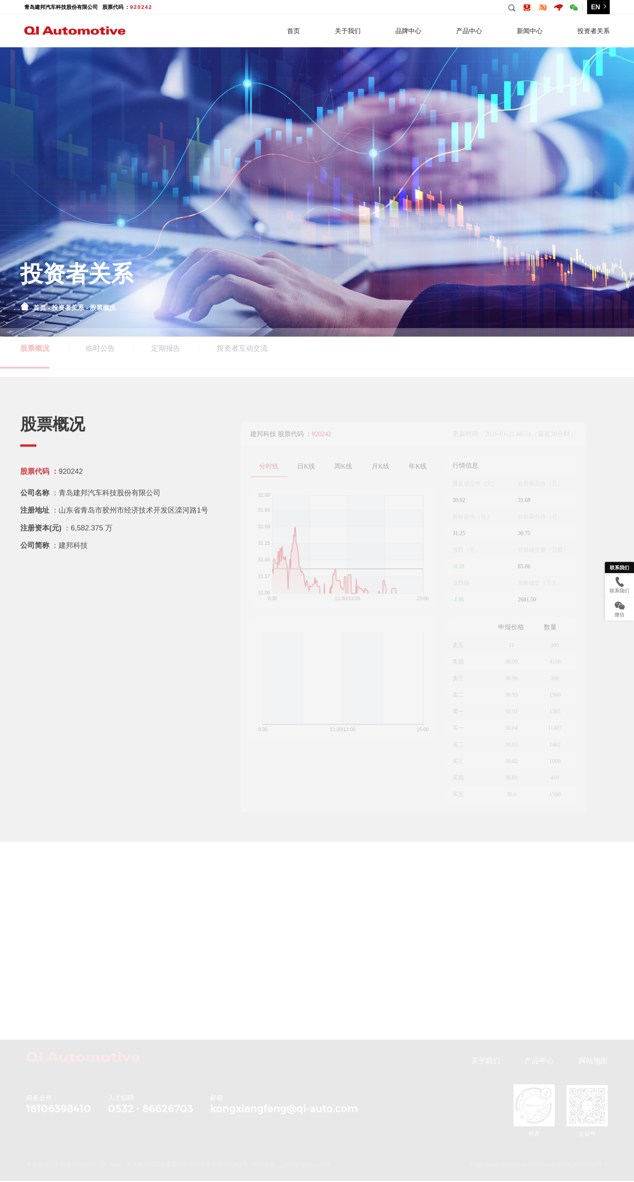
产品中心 (469, 30)
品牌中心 (408, 30)
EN (599, 7)
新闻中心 (530, 30)
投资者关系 (593, 30)
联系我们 (619, 567)
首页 (293, 30)
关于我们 (348, 30)
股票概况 (103, 307)
